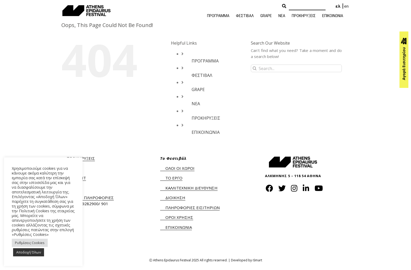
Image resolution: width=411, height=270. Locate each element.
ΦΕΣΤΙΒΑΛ (202, 75)
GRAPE (198, 89)
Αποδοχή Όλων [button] (28, 252)
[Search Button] (284, 6)
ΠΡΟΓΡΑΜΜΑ (205, 61)
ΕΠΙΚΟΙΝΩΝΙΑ (206, 132)
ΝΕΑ (196, 104)
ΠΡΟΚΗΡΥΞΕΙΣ (206, 118)
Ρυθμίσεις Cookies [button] (30, 242)
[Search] (307, 6)
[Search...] (296, 68)
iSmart (257, 260)
